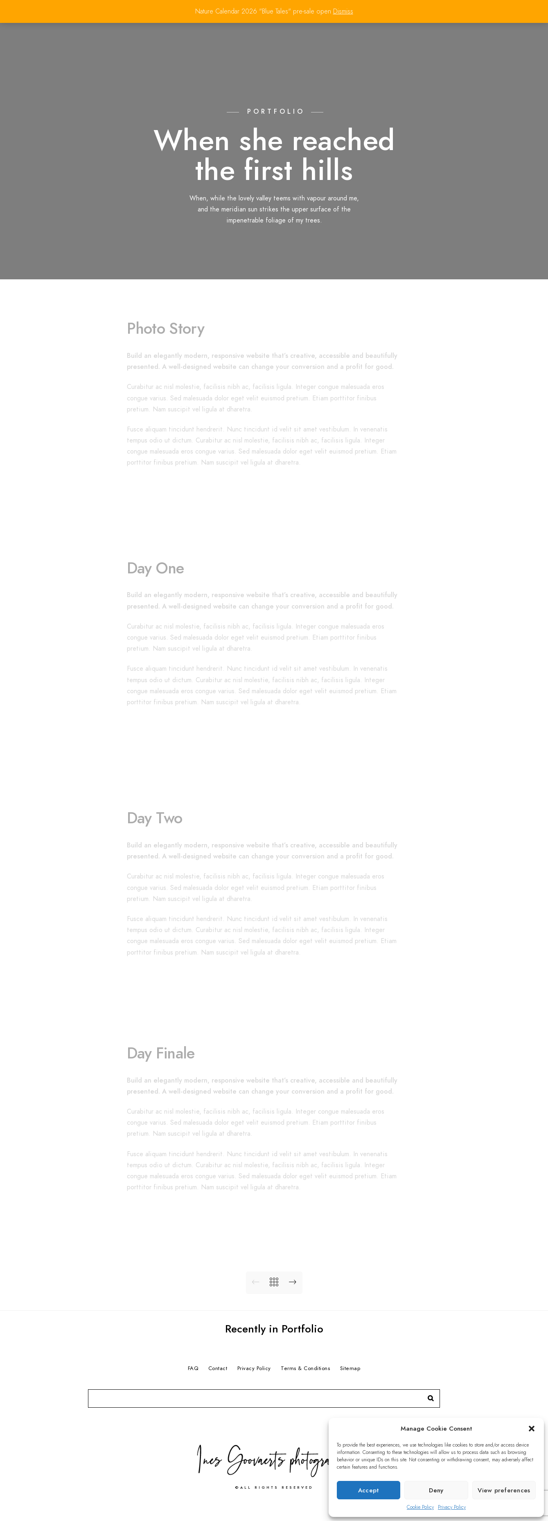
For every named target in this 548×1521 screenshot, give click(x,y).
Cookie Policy (420, 1507)
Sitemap (350, 1368)
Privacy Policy (452, 1507)
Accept (368, 1490)
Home (274, 33)
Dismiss (343, 11)
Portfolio (312, 33)
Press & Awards (366, 33)
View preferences (504, 1490)
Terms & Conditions (305, 1368)
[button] (532, 1428)
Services (419, 33)
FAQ (193, 1368)
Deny (436, 1490)
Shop (496, 33)
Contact (461, 33)
